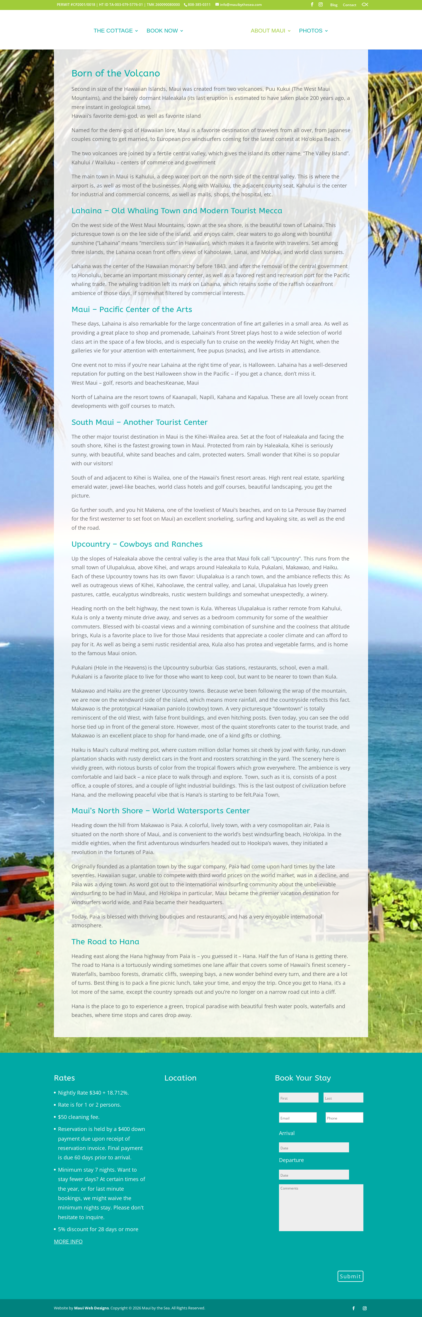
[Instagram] (321, 6)
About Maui (266, 32)
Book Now (163, 32)
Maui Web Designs (91, 1308)
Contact (349, 5)
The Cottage (115, 32)
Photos (309, 32)
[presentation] (323, 1249)
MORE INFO (68, 1241)
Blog (334, 5)
